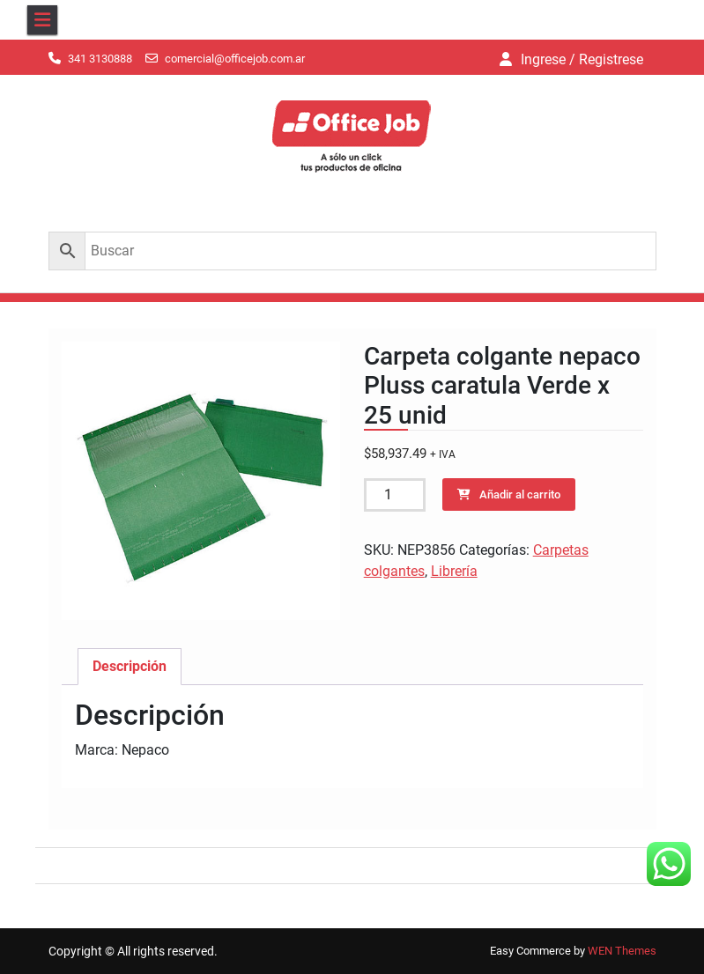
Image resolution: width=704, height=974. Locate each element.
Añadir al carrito (519, 494)
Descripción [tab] (130, 666)
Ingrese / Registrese (582, 59)
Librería (454, 571)
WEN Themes (622, 950)
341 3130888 (100, 58)
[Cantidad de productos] (395, 495)
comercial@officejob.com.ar (235, 58)
